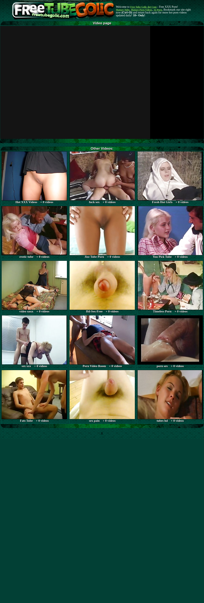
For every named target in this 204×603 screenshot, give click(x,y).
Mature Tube (123, 9)
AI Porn (158, 9)
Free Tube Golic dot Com (143, 7)
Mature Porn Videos (141, 9)
